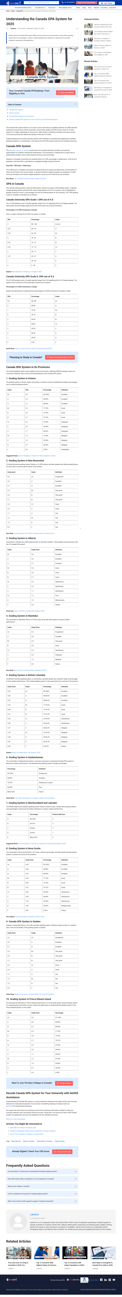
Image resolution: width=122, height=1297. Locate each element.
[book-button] (86, 3)
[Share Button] (77, 28)
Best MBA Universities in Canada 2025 (23, 1128)
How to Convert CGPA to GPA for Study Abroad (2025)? (33, 348)
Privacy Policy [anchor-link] (47, 1290)
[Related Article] (18, 1259)
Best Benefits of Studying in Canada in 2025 (27, 272)
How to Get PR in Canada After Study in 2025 (29, 611)
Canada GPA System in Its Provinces (21, 116)
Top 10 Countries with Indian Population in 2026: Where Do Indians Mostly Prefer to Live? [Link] (103, 82)
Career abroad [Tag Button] (59, 1141)
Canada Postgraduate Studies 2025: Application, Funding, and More (33, 1131)
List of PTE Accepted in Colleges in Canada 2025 (26, 1134)
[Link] (88, 68)
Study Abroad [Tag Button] (15, 1141)
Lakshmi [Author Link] (13, 28)
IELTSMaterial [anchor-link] (17, 1290)
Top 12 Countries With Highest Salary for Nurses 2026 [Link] (102, 75)
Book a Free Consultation (86, 3)
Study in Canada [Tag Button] (28, 1141)
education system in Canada (18, 150)
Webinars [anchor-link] (96, 7)
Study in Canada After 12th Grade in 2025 (26, 752)
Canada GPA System (16, 110)
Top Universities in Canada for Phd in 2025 (30, 917)
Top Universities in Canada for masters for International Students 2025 (42, 844)
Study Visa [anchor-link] (53, 7)
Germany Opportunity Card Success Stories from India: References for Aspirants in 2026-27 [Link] (103, 26)
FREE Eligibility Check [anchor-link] (66, 7)
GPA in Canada (14, 113)
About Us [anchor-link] (25, 1290)
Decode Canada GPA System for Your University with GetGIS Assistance (33, 119)
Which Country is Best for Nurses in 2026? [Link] (102, 47)
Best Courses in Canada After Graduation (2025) (30, 670)
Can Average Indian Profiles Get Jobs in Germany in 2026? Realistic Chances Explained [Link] (103, 33)
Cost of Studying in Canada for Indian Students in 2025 (36, 456)
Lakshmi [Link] (34, 1214)
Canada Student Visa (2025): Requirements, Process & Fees (34, 533)
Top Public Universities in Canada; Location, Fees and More (35, 798)
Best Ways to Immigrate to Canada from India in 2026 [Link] (103, 89)
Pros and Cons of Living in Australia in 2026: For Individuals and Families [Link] (103, 68)
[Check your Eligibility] (65, 92)
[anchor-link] (11, 1280)
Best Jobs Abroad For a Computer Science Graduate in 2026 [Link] (102, 96)
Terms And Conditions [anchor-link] (36, 1290)
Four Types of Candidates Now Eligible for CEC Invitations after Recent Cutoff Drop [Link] (102, 54)
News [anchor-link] (90, 7)
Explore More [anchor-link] (93, 1280)
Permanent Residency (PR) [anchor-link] (24, 7)
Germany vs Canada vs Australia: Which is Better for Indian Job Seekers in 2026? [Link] (102, 40)
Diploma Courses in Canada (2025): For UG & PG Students (34, 994)
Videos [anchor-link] (78, 7)
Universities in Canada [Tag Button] (44, 1141)
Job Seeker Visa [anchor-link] (41, 7)
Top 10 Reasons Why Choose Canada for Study (30, 179)
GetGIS (10, 1106)
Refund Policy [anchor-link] (57, 1290)
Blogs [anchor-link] (84, 7)
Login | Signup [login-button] (106, 3)
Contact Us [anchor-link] (65, 1290)
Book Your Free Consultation (15, 1119)
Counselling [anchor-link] (104, 7)
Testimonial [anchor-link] (112, 7)
